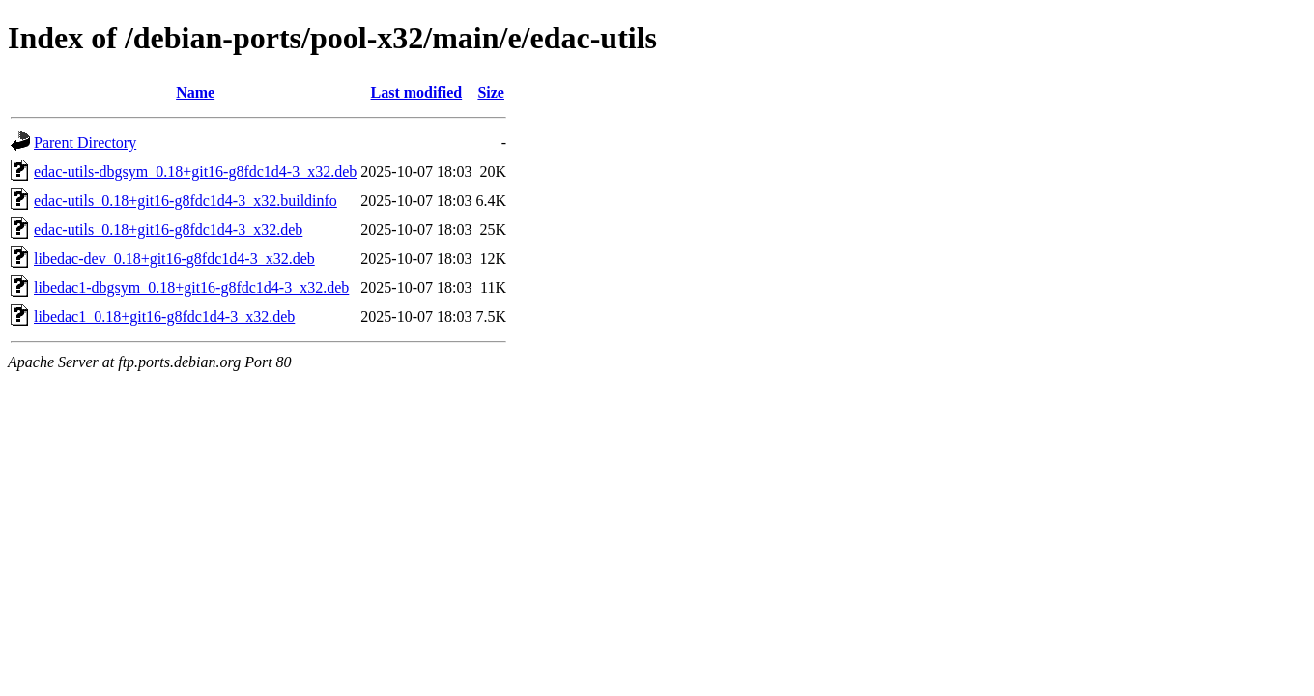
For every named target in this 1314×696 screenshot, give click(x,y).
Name (195, 92)
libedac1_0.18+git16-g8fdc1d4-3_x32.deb (164, 316)
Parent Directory (85, 142)
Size (490, 92)
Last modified (417, 92)
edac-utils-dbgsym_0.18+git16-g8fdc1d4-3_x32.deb (195, 171)
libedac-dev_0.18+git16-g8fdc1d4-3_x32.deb (174, 258)
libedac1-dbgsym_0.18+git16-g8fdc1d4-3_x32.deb (191, 287)
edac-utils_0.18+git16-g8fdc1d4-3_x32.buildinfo (185, 200)
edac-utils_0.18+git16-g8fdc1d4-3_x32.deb (168, 229)
